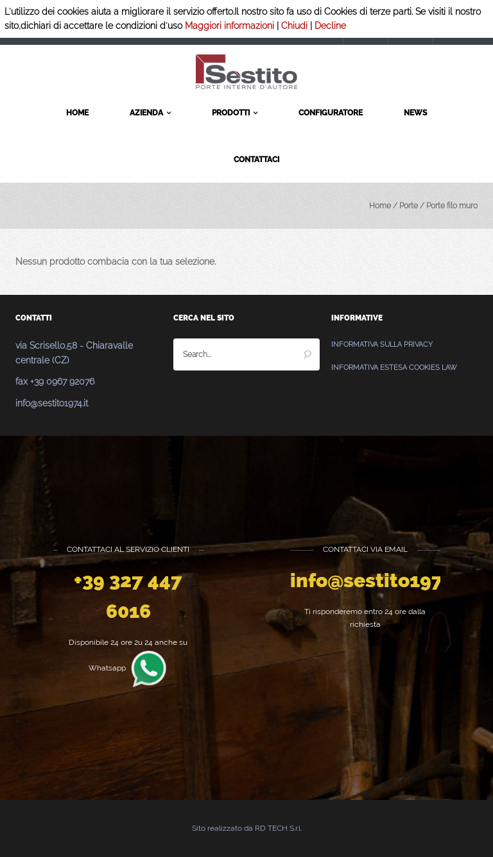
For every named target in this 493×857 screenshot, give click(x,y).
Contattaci (256, 159)
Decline (330, 26)
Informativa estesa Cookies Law (393, 367)
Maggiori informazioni (229, 26)
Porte (408, 205)
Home (77, 112)
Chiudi (294, 26)
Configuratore (330, 112)
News (415, 112)
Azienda (150, 113)
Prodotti (234, 113)
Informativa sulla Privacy (382, 344)
